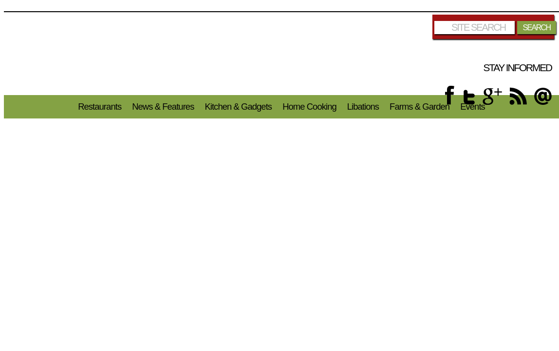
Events (472, 106)
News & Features (163, 106)
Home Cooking (309, 106)
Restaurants (99, 106)
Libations (363, 106)
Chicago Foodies (282, 54)
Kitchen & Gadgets (238, 106)
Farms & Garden (419, 106)
